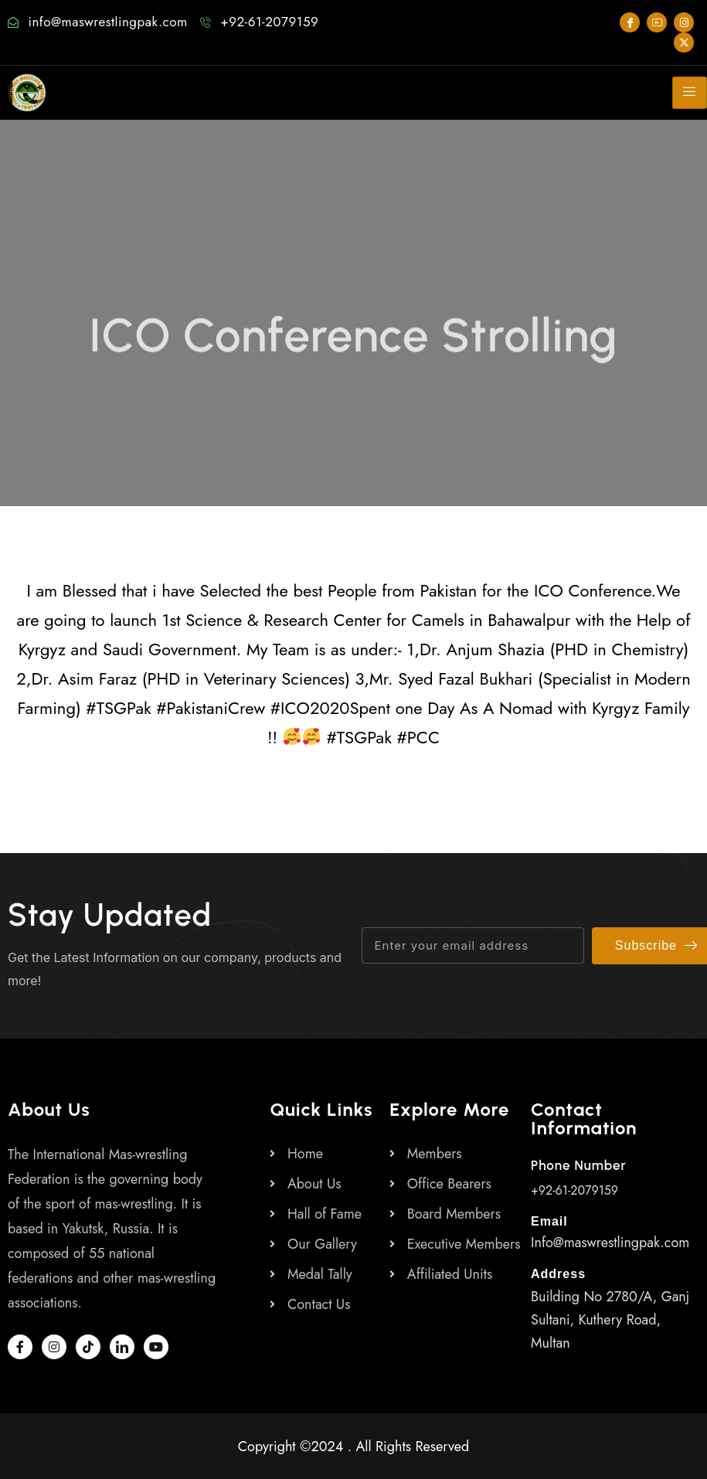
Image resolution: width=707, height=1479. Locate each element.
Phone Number (579, 1165)
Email (549, 1221)
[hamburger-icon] (689, 92)
